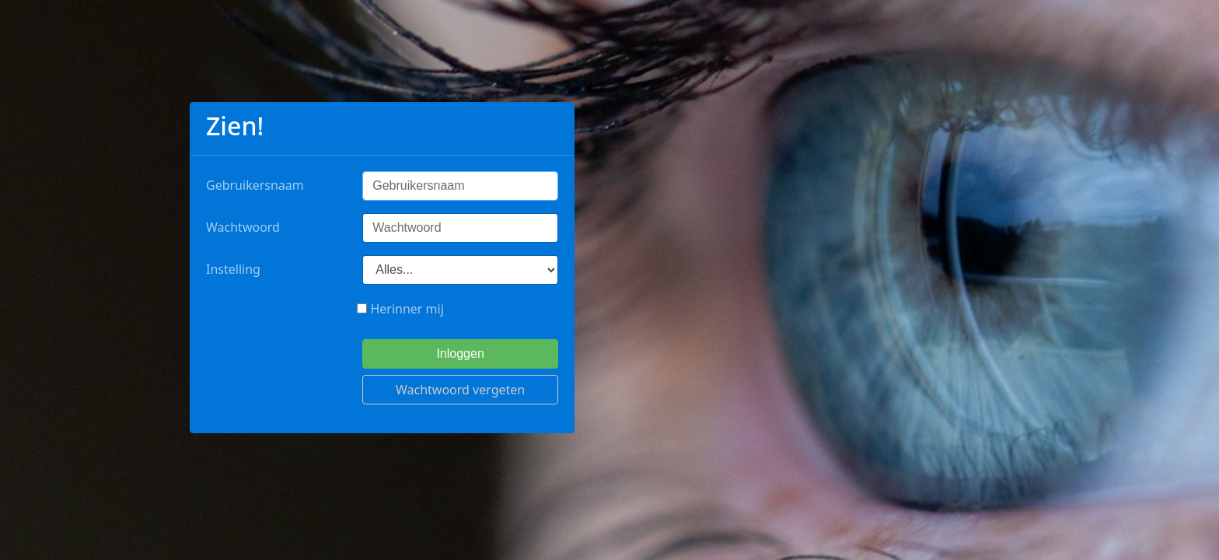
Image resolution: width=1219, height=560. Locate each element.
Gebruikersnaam (255, 185)
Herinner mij (400, 308)
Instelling (233, 269)
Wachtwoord (243, 227)
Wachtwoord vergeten (460, 389)
